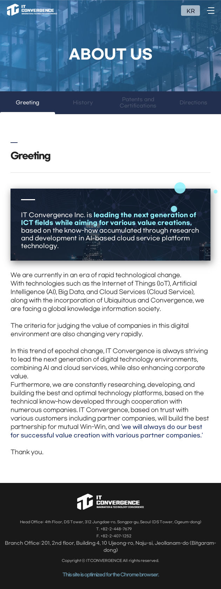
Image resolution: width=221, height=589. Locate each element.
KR (191, 11)
